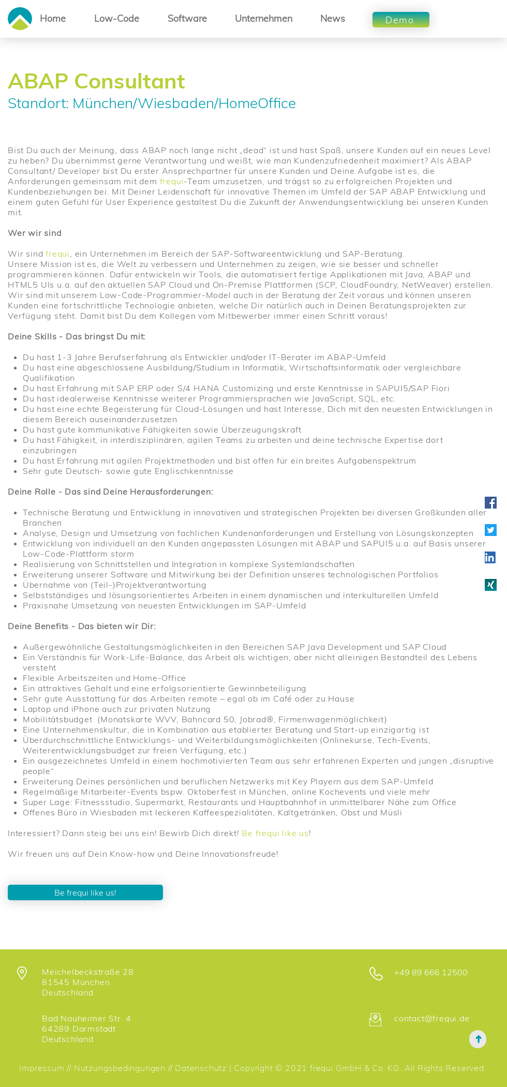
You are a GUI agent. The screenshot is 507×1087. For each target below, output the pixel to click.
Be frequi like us (275, 833)
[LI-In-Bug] (491, 557)
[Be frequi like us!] (85, 892)
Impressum (41, 1068)
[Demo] (400, 19)
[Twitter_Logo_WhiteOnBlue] (491, 530)
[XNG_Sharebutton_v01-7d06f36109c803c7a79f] (491, 585)
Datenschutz (202, 1068)
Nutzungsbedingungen (120, 1068)
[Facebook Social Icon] (491, 503)
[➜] (477, 1039)
